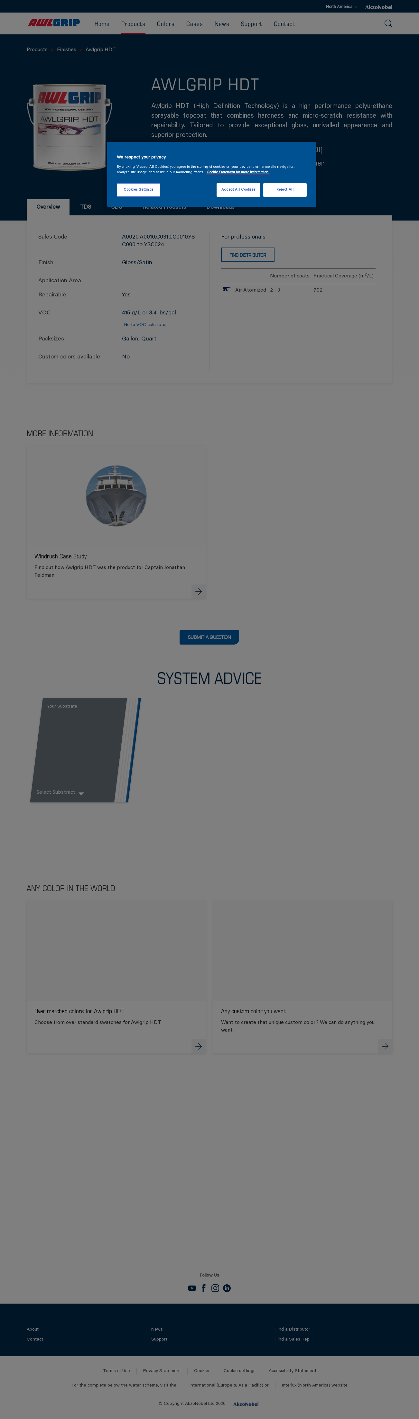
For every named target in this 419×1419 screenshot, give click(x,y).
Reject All (285, 190)
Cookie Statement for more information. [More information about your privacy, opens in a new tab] (238, 172)
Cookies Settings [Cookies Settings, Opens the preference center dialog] (139, 190)
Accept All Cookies (238, 190)
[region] (211, 174)
